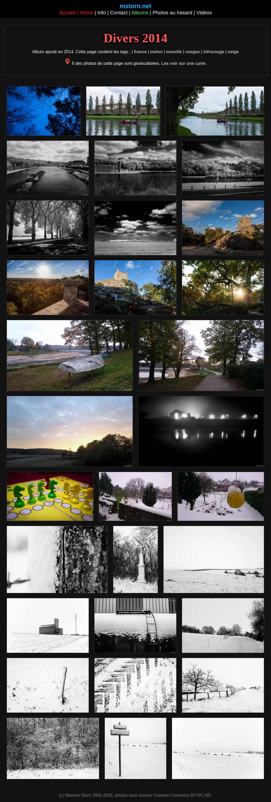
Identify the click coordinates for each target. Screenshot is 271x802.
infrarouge (213, 51)
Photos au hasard (172, 12)
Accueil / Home (76, 12)
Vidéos (204, 12)
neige (233, 51)
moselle (174, 51)
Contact (119, 12)
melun (156, 51)
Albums (140, 12)
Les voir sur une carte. (184, 63)
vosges (192, 51)
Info (101, 12)
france (140, 51)
